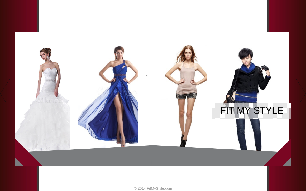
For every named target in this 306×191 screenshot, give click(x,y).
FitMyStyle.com (159, 188)
